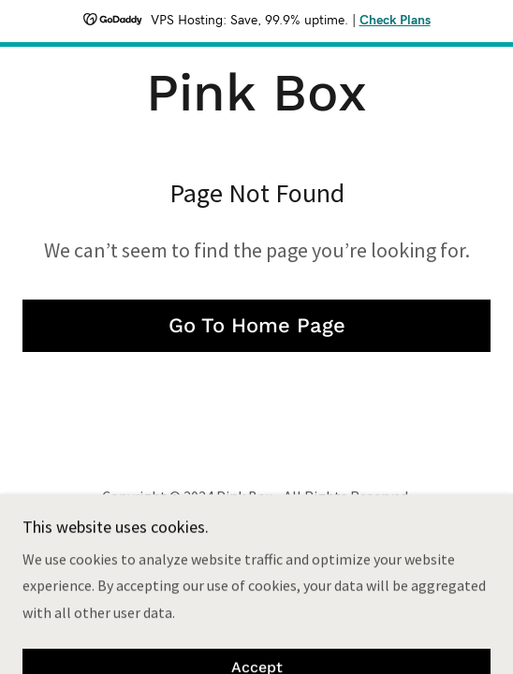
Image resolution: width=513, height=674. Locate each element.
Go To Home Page (257, 325)
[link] (256, 93)
